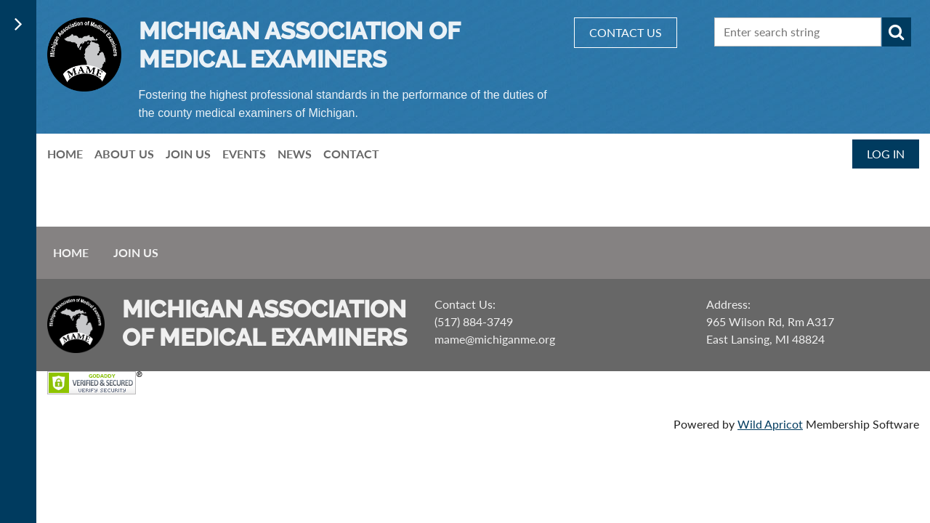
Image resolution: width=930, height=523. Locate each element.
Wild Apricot (770, 424)
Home (71, 252)
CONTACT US (625, 32)
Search (896, 31)
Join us (135, 252)
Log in (886, 154)
